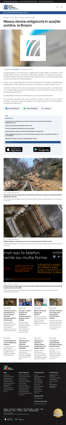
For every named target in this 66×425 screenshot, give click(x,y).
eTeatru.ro (5, 391)
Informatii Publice (28, 409)
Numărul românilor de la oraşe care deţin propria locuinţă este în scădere (55, 314)
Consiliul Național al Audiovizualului (53, 387)
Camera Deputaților (53, 384)
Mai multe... (9, 142)
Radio (25, 410)
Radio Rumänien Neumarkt (46, 1)
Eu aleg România (37, 387)
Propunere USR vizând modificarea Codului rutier (33, 125)
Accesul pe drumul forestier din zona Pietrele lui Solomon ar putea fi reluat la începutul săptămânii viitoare (33, 122)
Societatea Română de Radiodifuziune (53, 376)
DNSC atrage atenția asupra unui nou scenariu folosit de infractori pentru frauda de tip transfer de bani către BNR (33, 135)
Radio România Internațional (9, 383)
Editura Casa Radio (38, 379)
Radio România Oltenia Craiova (25, 381)
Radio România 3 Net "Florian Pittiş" (8, 386)
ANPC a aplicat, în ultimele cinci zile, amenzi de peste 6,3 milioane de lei (33, 131)
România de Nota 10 (38, 389)
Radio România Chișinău (8, 387)
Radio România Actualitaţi (9, 376)
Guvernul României (53, 379)
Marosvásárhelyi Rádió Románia (28, 1)
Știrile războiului (37, 384)
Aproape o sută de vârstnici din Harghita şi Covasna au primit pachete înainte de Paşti (25, 315)
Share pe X (48, 108)
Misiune (6, 409)
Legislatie (19, 409)
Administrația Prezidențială (54, 377)
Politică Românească (38, 382)
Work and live (36, 392)
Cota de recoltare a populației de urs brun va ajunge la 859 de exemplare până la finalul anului (10, 315)
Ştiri (42, 409)
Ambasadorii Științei (38, 391)
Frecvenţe (12, 409)
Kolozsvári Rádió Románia (24, 391)
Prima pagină (6, 17)
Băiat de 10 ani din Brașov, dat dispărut (40, 312)
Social (12, 17)
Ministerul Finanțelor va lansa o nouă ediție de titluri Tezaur (33, 138)
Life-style (19, 410)
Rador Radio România (38, 398)
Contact (37, 409)
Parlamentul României (53, 381)
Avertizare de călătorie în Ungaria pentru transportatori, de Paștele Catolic (40, 347)
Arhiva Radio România (38, 381)
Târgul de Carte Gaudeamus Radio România (39, 377)
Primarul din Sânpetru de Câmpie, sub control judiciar (33, 128)
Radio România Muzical (8, 381)
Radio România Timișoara (24, 388)
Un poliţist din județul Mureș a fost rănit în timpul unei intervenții (55, 347)
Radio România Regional (39, 386)
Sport (14, 410)
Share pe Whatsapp (32, 108)
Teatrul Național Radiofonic (9, 389)
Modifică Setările (33, 410)
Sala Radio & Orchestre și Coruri (40, 403)
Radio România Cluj (22, 378)
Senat (50, 382)
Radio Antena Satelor (8, 378)
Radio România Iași (22, 383)
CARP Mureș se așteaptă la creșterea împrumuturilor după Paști (25, 347)
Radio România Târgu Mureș (11, 1)
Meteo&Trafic (7, 410)
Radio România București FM (24, 376)
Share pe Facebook (13, 108)
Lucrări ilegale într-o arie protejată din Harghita (10, 345)
